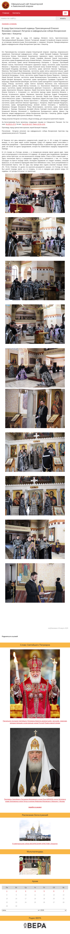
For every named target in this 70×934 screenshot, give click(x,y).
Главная (5, 13)
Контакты (16, 13)
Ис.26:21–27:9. (11, 124)
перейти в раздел (35, 807)
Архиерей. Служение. (9, 24)
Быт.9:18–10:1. (27, 124)
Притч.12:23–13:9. (39, 124)
